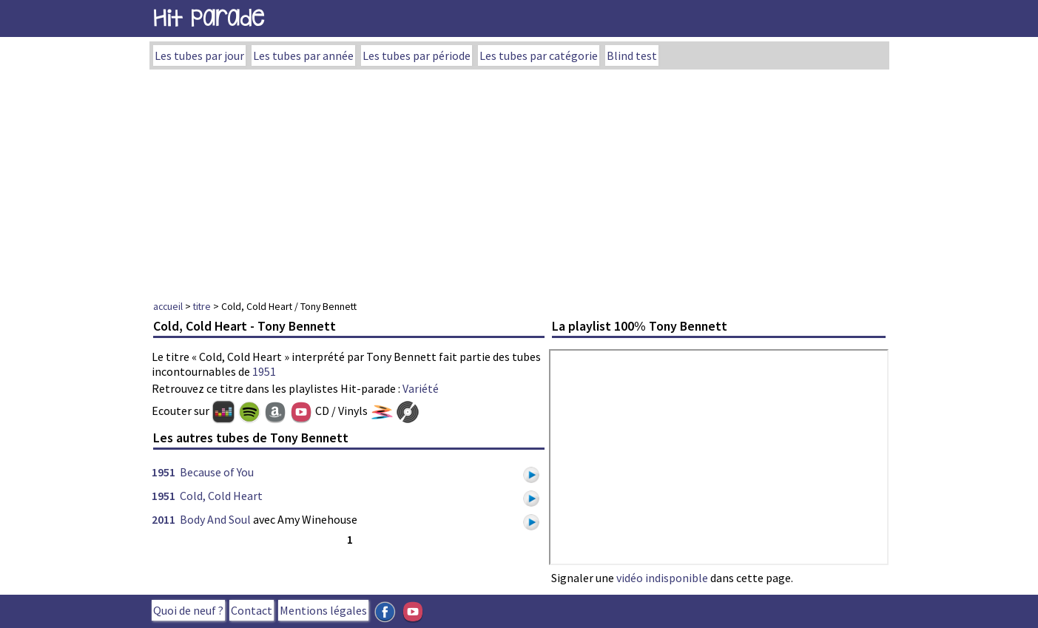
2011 (163, 519)
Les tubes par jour (199, 55)
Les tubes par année (303, 55)
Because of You (217, 472)
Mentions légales (323, 610)
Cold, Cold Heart (221, 495)
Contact (251, 610)
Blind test (632, 55)
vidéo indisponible (662, 577)
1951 (264, 371)
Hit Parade (208, 18)
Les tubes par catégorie (538, 55)
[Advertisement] (519, 180)
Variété (420, 388)
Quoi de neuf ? (188, 610)
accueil (168, 306)
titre (202, 306)
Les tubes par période (417, 55)
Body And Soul (215, 519)
